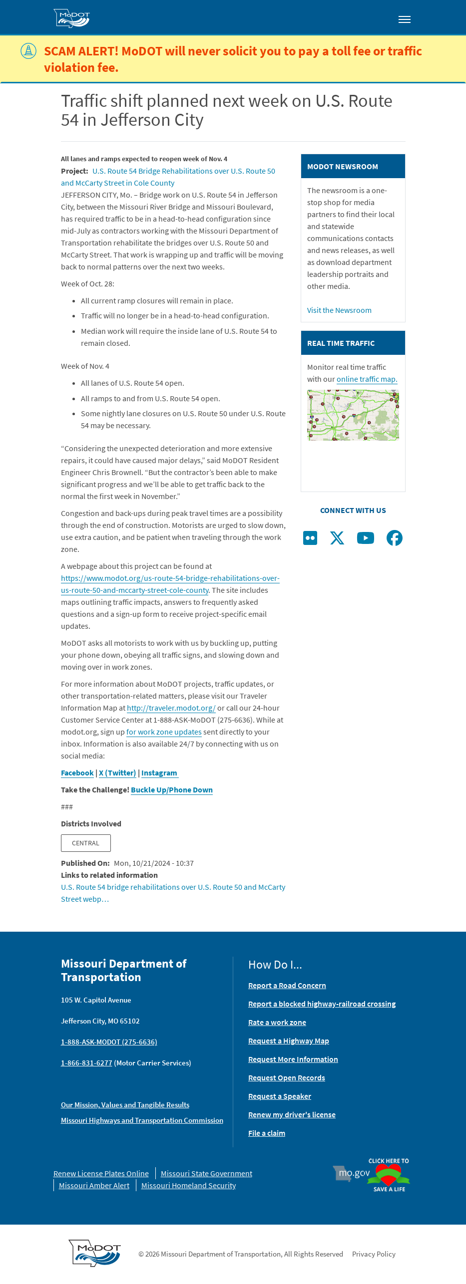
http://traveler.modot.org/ (171, 708)
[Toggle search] (376, 17)
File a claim (266, 1133)
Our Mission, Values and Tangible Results (125, 1104)
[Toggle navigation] (404, 18)
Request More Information (293, 1059)
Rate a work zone (277, 1022)
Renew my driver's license (292, 1114)
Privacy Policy (374, 1254)
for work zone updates (164, 732)
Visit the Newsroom (339, 310)
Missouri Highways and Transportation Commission (142, 1120)
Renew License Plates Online (101, 1173)
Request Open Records (286, 1077)
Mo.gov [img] (355, 1173)
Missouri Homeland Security (188, 1185)
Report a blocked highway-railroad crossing (322, 1004)
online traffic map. (367, 379)
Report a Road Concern (287, 985)
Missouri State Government (206, 1173)
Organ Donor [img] (389, 1159)
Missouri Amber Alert (94, 1185)
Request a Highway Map (288, 1040)
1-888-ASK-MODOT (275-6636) (109, 1041)
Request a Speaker (279, 1096)
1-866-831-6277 (86, 1062)
